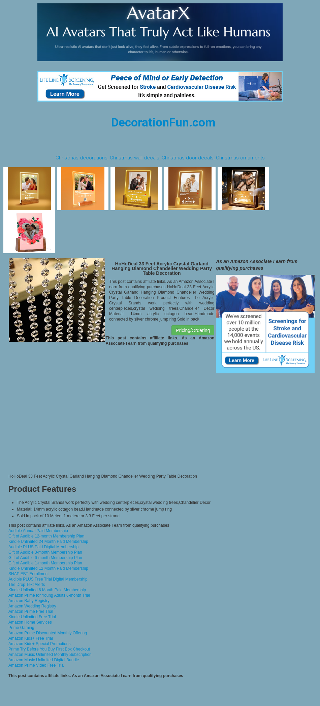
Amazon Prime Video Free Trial (36, 665)
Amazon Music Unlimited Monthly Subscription (50, 654)
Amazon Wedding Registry (32, 606)
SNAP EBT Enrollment (28, 573)
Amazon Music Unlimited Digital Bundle (43, 660)
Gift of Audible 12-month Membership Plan (46, 536)
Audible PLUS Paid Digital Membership (43, 547)
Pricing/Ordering (193, 330)
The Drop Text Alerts (26, 584)
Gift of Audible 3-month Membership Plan (45, 552)
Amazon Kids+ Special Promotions (39, 643)
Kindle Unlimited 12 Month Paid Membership (48, 568)
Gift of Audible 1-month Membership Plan (45, 563)
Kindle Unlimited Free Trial (32, 617)
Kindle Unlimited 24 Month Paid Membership (48, 541)
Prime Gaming (21, 627)
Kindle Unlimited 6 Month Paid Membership (47, 590)
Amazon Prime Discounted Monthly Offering (47, 633)
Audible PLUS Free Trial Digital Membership (48, 579)
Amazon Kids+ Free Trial (30, 638)
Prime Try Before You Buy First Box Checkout (49, 649)
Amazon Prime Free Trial (30, 611)
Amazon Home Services (30, 622)
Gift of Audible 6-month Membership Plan (45, 557)
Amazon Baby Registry (29, 600)
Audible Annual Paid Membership (38, 530)
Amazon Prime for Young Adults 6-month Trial (49, 595)
